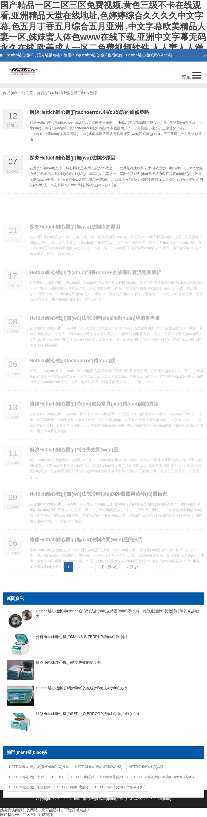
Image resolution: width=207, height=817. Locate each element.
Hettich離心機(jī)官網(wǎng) (98, 767)
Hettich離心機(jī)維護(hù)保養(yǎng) (164, 777)
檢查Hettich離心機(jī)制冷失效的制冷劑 (68, 662)
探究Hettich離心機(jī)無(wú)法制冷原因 (72, 158)
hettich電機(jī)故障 (72, 787)
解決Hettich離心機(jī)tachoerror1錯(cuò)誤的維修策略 (89, 112)
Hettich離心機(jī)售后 (26, 777)
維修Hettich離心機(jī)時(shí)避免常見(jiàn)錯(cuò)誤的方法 (94, 416)
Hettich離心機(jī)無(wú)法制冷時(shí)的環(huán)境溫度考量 (95, 330)
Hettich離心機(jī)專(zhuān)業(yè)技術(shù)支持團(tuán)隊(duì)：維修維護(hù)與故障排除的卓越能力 (117, 613)
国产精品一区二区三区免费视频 (26, 814)
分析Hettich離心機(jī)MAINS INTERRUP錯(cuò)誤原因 (81, 637)
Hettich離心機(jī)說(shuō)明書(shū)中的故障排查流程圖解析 (95, 284)
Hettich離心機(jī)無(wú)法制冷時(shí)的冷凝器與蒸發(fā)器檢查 (98, 506)
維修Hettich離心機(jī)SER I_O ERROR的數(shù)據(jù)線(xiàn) (87, 713)
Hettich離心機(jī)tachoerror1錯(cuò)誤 (72, 371)
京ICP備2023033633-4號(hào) (147, 799)
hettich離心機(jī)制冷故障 (29, 787)
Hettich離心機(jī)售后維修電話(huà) (99, 777)
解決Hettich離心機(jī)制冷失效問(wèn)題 (74, 462)
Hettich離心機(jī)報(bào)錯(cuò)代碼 (39, 767)
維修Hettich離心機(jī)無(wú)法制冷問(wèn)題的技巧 (86, 552)
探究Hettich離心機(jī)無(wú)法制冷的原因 (75, 239)
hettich (57, 777)
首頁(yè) (44, 93)
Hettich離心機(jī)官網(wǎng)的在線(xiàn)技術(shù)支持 (81, 688)
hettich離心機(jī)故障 (146, 767)
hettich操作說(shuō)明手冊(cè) (121, 787)
